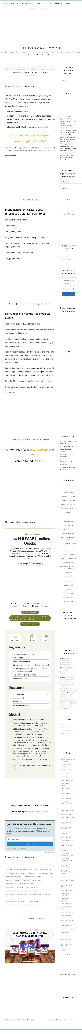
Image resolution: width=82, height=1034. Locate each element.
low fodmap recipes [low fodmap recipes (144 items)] (67, 912)
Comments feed (65, 730)
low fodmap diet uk (32, 887)
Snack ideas (40, 69)
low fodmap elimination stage (15, 897)
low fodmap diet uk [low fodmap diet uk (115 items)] (67, 837)
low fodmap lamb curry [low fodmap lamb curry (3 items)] (66, 886)
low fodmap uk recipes (30, 904)
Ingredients (15, 637)
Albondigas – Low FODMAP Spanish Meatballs (66, 462)
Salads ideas (68, 573)
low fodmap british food (13, 876)
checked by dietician (46, 67)
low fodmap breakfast (45, 873)
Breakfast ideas (31, 67)
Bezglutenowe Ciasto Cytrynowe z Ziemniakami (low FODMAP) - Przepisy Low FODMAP (68, 688)
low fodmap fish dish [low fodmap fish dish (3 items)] (67, 877)
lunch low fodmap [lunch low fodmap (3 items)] (67, 954)
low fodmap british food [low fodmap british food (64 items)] (67, 789)
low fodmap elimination (29, 890)
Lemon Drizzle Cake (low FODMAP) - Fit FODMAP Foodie (68, 702)
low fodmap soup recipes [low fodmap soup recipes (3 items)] (66, 940)
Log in (62, 724)
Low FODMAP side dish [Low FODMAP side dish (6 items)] (67, 929)
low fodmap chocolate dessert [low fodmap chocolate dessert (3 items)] (67, 802)
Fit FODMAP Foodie (41, 48)
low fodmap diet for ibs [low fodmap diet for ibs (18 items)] (67, 818)
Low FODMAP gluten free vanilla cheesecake (68, 706)
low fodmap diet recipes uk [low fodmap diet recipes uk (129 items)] (66, 832)
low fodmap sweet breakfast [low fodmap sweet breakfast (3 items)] (67, 945)
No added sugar (68, 554)
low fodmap (32, 873)
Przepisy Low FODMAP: (37, 812)
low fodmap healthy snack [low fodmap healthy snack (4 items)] (67, 881)
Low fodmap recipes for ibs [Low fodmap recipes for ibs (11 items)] (67, 916)
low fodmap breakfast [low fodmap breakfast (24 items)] (65, 784)
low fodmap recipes (35, 901)
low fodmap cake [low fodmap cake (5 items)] (66, 798)
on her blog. (46, 150)
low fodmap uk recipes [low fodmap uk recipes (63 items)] (66, 949)
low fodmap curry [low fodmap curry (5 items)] (66, 807)
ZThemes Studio (70, 1019)
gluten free (20, 69)
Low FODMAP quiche (33, 897)
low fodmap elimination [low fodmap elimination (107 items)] (65, 849)
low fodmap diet (11, 883)
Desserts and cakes (68, 508)
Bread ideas (68, 492)
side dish (68, 577)
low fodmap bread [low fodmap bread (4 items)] (67, 780)
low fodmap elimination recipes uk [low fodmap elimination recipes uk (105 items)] (67, 860)
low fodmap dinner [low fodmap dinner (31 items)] (67, 840)
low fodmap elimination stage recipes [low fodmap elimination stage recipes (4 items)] (66, 872)
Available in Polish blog (14, 67)
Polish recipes (68, 562)
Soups (68, 589)
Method (46, 637)
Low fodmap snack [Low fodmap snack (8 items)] (67, 932)
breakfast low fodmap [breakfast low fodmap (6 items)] (65, 765)
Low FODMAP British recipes (33, 876)
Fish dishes (68, 525)
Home (5, 3)
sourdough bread (69, 593)
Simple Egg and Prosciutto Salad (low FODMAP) (67, 672)
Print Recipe (9, 392)
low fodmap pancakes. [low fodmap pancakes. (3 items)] (65, 899)
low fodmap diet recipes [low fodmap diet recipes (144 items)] (66, 823)
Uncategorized (68, 597)
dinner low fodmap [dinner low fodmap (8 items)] (67, 769)
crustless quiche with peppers (15, 873)
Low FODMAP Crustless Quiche (32, 880)
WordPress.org (65, 733)
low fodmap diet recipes (26, 883)
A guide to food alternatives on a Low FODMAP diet (21, 869)
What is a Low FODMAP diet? (22, 3)
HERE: (41, 461)
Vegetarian (50, 69)
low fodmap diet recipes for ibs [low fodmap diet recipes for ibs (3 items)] (66, 828)
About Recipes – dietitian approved (51, 3)
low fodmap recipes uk (13, 904)
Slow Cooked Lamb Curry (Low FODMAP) (27, 922)
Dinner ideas (68, 513)
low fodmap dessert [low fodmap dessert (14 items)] (67, 810)
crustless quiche (45, 869)
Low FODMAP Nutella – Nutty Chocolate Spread (68, 449)
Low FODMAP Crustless (13, 880)
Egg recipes (10, 69)
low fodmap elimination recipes (16, 894)
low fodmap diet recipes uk (14, 887)
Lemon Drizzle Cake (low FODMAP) (66, 694)
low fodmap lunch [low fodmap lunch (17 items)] (67, 890)
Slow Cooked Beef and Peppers (36, 918)
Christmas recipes (68, 504)
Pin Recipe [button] (37, 564)
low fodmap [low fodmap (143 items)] (65, 776)
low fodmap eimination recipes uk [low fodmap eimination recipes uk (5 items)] (68, 844)
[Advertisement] (41, 21)
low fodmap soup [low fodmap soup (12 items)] (66, 936)
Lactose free (68, 533)
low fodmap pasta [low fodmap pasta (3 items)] (66, 903)
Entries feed (64, 727)
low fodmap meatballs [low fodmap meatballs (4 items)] (65, 894)
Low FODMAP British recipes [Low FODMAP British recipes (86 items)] (67, 794)
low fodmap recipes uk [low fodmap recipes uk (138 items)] (67, 921)
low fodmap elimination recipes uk (39, 894)
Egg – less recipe (68, 517)
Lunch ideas (30, 69)
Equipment (31, 637)
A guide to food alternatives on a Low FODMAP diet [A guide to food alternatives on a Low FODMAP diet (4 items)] (68, 760)
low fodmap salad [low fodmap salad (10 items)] (66, 925)
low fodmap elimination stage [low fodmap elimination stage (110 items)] (66, 866)
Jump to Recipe (10, 155)
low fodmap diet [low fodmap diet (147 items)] (66, 814)
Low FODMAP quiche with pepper (15, 901)
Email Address (65, 182)
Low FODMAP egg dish (12, 890)
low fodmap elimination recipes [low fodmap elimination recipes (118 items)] (67, 854)
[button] (48, 654)
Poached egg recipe (68, 558)
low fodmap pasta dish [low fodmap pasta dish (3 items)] (66, 907)
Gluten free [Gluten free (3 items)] (65, 773)
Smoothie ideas (69, 581)
